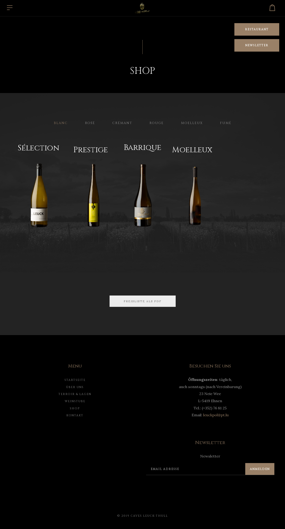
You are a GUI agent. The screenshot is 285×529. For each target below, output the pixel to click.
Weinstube (75, 401)
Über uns (75, 387)
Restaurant (257, 29)
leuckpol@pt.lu (216, 415)
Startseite (75, 380)
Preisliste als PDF (143, 301)
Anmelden (260, 469)
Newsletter (256, 45)
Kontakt (74, 415)
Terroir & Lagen (74, 394)
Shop (75, 408)
